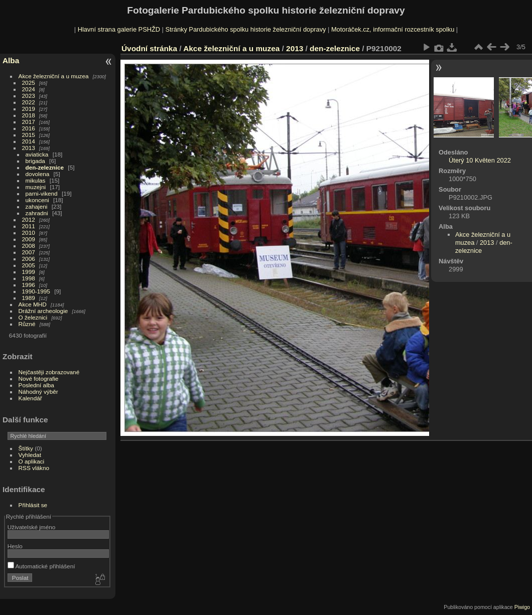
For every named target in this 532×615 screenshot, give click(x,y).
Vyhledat (30, 454)
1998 (28, 278)
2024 (28, 89)
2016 (28, 128)
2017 (28, 121)
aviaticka (37, 154)
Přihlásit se (33, 505)
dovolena (38, 174)
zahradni (37, 213)
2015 (28, 134)
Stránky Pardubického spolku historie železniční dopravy (245, 29)
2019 (28, 108)
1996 (28, 284)
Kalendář (30, 398)
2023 (28, 95)
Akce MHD (33, 304)
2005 (28, 265)
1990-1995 (36, 291)
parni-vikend (42, 193)
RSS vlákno (34, 468)
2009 (28, 239)
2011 (28, 226)
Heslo (15, 546)
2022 (28, 102)
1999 (28, 271)
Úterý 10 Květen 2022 (480, 160)
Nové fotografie (39, 378)
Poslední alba (36, 385)
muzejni (36, 187)
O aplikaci (32, 461)
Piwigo (522, 607)
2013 (28, 147)
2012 (28, 219)
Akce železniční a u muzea (54, 76)
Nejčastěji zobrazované (49, 372)
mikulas (36, 180)
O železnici (33, 317)
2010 (28, 232)
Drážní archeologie (43, 311)
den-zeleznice (45, 167)
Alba (11, 60)
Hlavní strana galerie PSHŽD (119, 29)
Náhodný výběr (38, 391)
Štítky (26, 448)
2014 (28, 141)
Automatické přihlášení (41, 566)
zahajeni (37, 206)
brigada (35, 161)
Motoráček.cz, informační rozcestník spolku (392, 29)
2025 (28, 82)
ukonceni (37, 200)
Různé (27, 324)
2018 (28, 115)
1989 (28, 297)
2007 (28, 252)
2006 (28, 258)
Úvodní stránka (149, 48)
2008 (28, 245)
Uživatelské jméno (31, 527)
